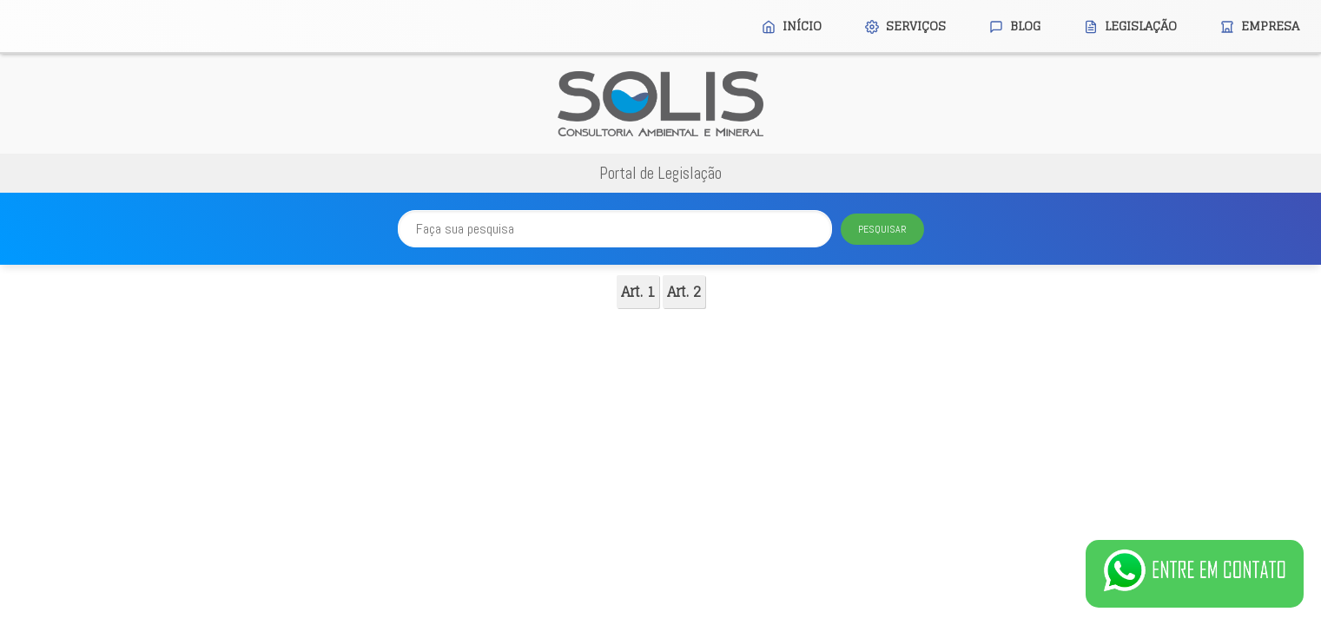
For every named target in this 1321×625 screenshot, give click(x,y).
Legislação (1130, 25)
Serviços (905, 25)
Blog (1014, 25)
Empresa (1259, 25)
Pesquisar (882, 229)
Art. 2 (684, 292)
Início (792, 25)
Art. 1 (638, 292)
